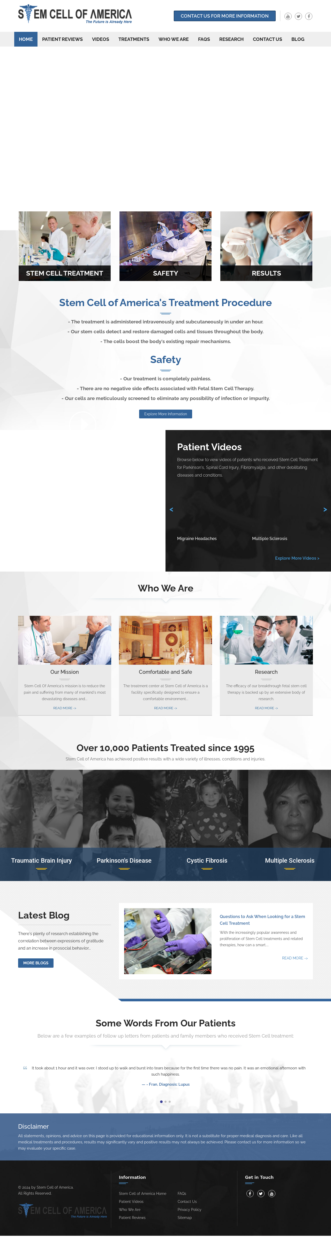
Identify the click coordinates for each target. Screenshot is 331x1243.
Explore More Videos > (297, 558)
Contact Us (187, 1202)
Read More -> (64, 708)
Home (26, 39)
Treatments (133, 39)
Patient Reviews (62, 39)
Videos (100, 39)
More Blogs (35, 963)
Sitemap (185, 1218)
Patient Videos (131, 1202)
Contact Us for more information (225, 16)
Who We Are (174, 39)
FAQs (204, 39)
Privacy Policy (189, 1210)
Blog (297, 39)
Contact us (267, 39)
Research (231, 39)
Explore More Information (165, 414)
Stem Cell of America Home (142, 1194)
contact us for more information (265, 1142)
